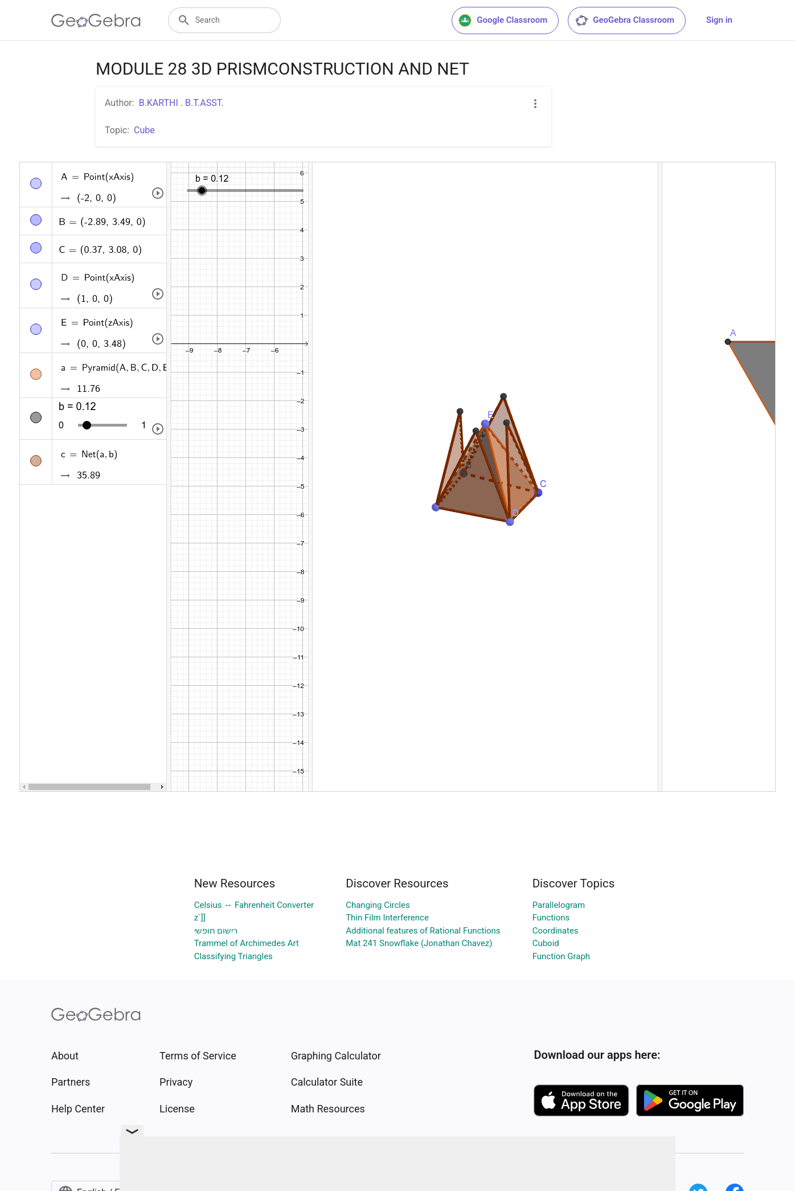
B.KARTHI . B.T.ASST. (181, 102)
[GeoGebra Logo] (96, 20)
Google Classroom (502, 20)
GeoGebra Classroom (624, 20)
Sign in (719, 20)
